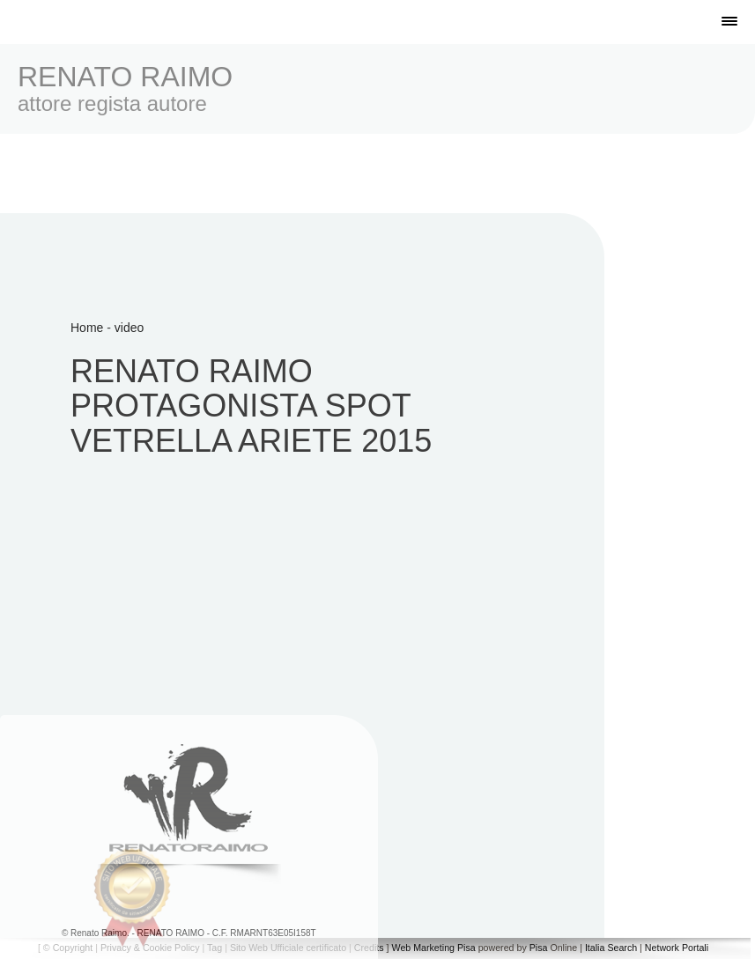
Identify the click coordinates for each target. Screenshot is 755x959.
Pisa (538, 947)
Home (86, 328)
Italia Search (611, 947)
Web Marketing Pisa (434, 947)
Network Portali (676, 947)
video (129, 328)
